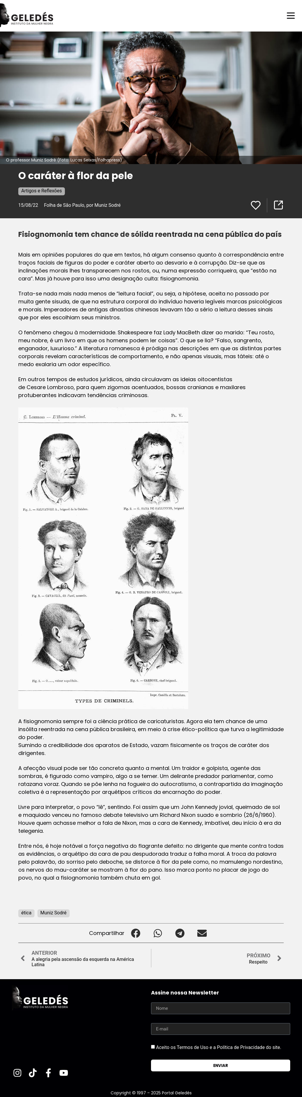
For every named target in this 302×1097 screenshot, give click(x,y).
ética (26, 913)
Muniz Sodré (53, 913)
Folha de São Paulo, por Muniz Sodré (82, 205)
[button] (135, 933)
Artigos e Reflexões (41, 191)
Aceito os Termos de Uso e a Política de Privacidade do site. (218, 1047)
